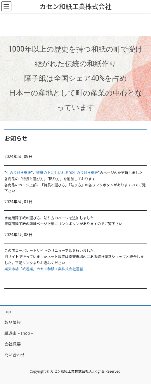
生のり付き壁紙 (18, 172)
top (7, 311)
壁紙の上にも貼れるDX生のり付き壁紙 (67, 172)
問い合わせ (14, 354)
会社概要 (12, 344)
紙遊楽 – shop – (18, 333)
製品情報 (12, 322)
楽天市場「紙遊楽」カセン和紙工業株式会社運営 (43, 268)
